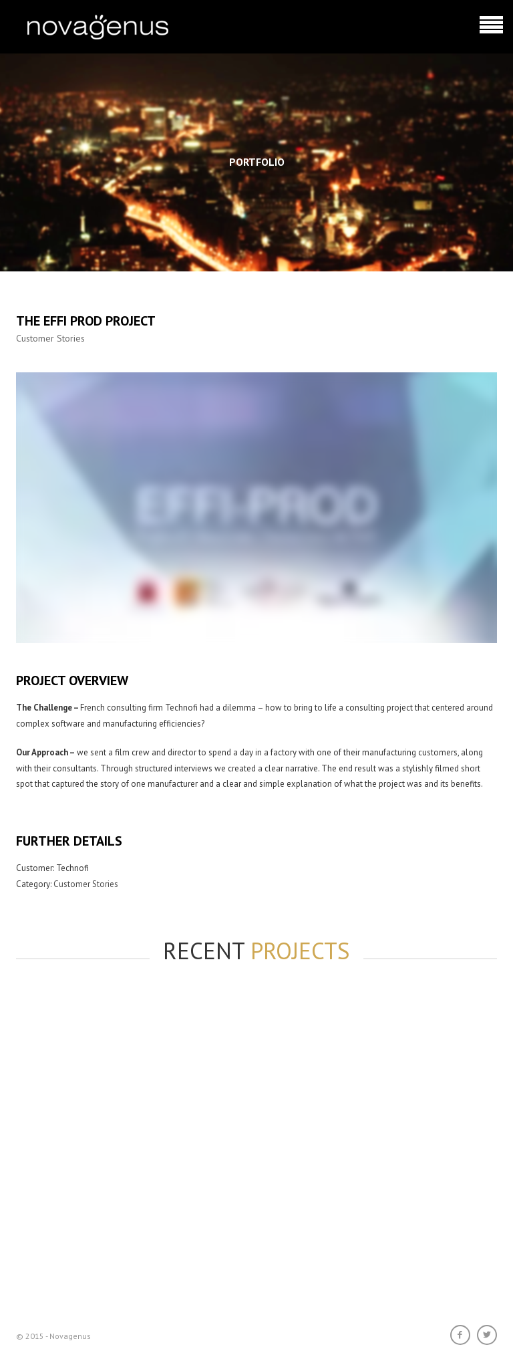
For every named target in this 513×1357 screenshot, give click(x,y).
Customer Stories (50, 338)
